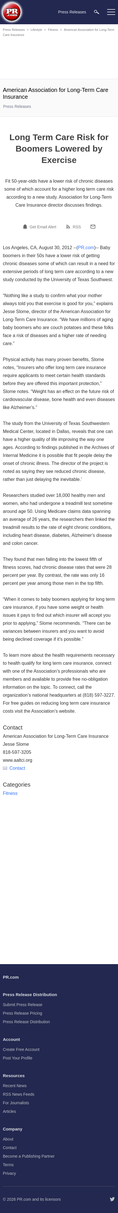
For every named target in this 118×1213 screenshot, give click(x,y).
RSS (77, 227)
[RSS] (69, 226)
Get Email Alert (43, 227)
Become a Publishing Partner (28, 1156)
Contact (14, 768)
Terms (8, 1164)
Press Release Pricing (22, 1013)
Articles (9, 1111)
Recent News (15, 1085)
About (8, 1139)
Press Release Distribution (26, 1021)
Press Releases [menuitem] (72, 12)
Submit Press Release (22, 1004)
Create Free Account (21, 1049)
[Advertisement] (59, 59)
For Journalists (16, 1103)
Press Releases (14, 29)
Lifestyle (36, 29)
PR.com (86, 247)
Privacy (9, 1173)
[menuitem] (96, 11)
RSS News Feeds (18, 1094)
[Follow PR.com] (112, 1199)
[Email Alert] (26, 226)
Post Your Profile (17, 1058)
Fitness (53, 29)
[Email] (93, 226)
